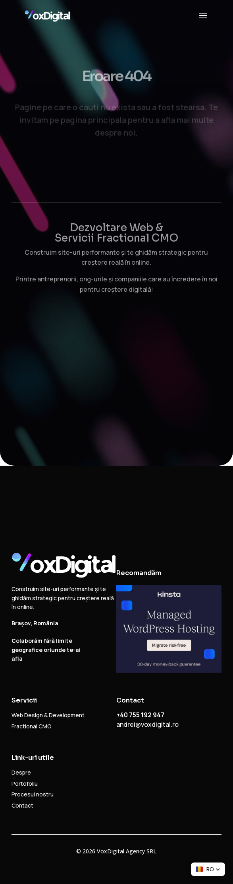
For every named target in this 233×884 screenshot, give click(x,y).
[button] (208, 869)
